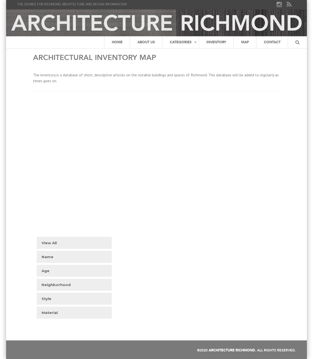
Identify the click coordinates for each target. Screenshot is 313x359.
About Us (146, 42)
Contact (272, 42)
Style (46, 298)
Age (45, 270)
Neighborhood (56, 284)
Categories (180, 42)
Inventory (216, 42)
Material (50, 312)
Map (245, 42)
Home (117, 42)
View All (49, 243)
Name (47, 257)
